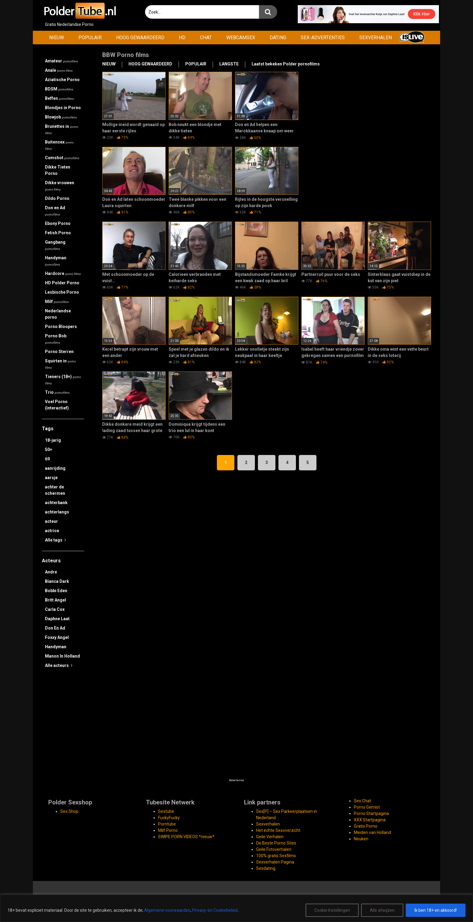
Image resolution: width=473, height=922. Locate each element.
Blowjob (61, 117)
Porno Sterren (59, 351)
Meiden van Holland (372, 832)
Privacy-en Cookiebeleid (215, 910)
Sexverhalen (268, 824)
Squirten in (60, 363)
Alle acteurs (58, 665)
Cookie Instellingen (332, 910)
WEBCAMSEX (240, 37)
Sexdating (265, 868)
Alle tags (55, 540)
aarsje (51, 477)
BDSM (59, 89)
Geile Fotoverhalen (273, 849)
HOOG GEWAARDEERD (140, 37)
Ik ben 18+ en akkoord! (435, 910)
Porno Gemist (367, 807)
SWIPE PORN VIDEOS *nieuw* (186, 836)
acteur (51, 521)
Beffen (59, 98)
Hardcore (63, 273)
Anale (58, 70)
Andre (51, 572)
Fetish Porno (58, 232)
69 (47, 458)
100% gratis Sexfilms (276, 855)
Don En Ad (55, 628)
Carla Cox (55, 609)
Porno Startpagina (371, 813)
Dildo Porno (57, 198)
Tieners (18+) (63, 379)
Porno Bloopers (61, 326)
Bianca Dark (57, 581)
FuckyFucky (169, 817)
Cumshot (62, 157)
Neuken (361, 838)
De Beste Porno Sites (276, 843)
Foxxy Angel (57, 637)
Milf (56, 301)
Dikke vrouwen (59, 185)
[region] (236, 908)
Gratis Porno (365, 826)
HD (182, 37)
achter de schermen (55, 490)
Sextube (166, 811)
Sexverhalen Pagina (275, 862)
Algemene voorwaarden (167, 910)
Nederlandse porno (58, 314)
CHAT (206, 37)
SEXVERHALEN (375, 37)
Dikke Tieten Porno (57, 170)
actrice (52, 530)
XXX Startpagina (370, 819)
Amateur (61, 60)
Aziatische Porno (62, 79)
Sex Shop (69, 811)
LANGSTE (229, 64)
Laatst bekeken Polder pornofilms (286, 64)
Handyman (55, 260)
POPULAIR (90, 37)
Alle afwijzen (382, 910)
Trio (57, 392)
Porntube (167, 824)
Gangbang (55, 245)
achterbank (56, 502)
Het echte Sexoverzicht (278, 830)
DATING (278, 37)
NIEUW (56, 37)
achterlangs (57, 512)
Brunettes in (61, 129)
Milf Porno (168, 830)
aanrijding (55, 468)
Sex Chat (362, 800)
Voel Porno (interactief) (57, 404)
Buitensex (59, 145)
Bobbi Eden (56, 590)
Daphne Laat (57, 618)
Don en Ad (55, 210)
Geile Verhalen (270, 836)
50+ (48, 449)
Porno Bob (55, 338)
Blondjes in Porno (63, 107)
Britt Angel (55, 600)
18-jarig (53, 440)
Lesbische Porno (62, 292)
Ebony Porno (58, 223)
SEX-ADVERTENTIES (323, 37)
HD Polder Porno (62, 282)
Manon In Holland (62, 656)
